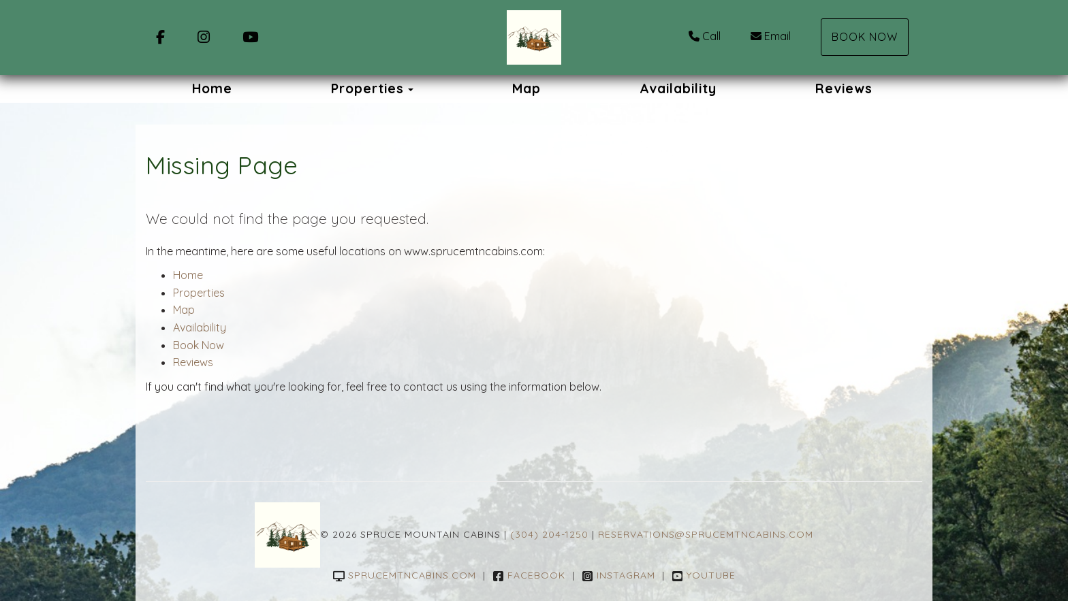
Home (212, 88)
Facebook (528, 575)
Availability (678, 88)
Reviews (844, 88)
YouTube (704, 575)
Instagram (618, 575)
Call (705, 36)
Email (771, 36)
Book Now (865, 37)
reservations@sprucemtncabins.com (705, 534)
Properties (367, 88)
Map (526, 88)
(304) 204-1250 (549, 534)
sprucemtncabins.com (404, 575)
